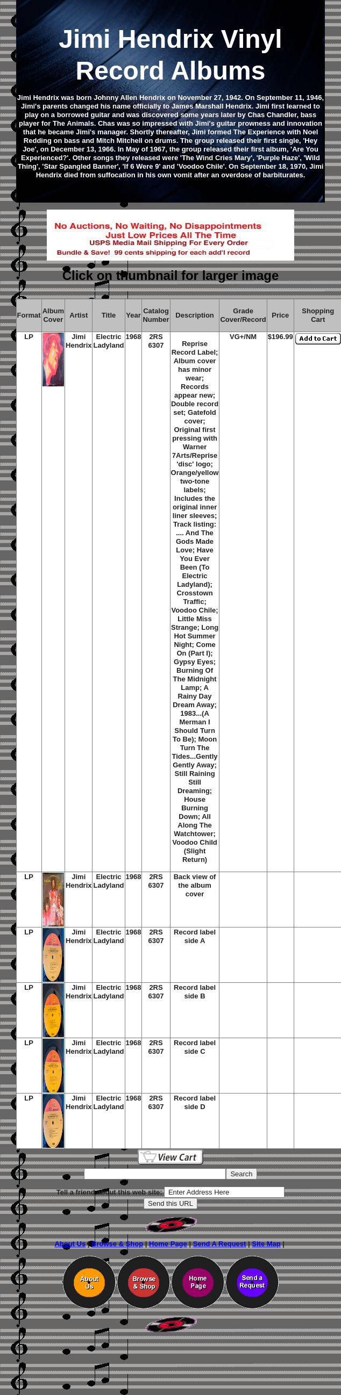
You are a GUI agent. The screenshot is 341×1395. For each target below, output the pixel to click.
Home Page (168, 1244)
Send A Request (219, 1244)
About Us (70, 1244)
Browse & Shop (117, 1244)
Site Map (266, 1244)
